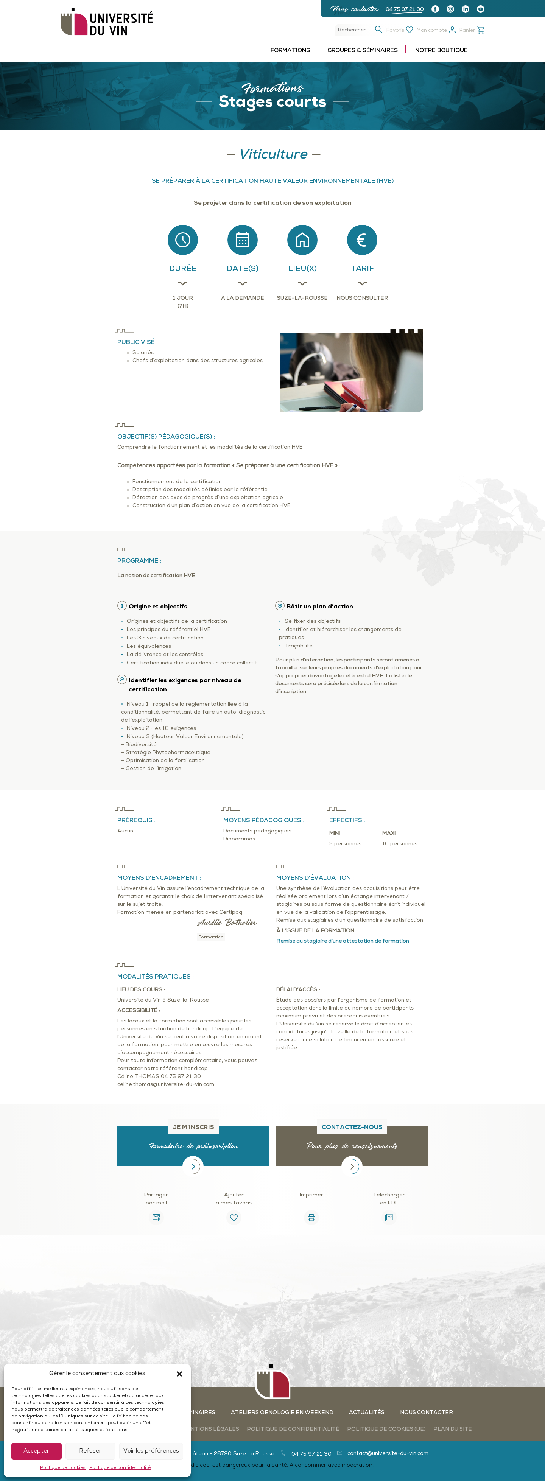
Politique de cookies (63, 1467)
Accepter (36, 1451)
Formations (290, 51)
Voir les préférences (151, 1451)
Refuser (90, 1451)
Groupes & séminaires (362, 51)
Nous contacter (354, 9)
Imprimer (311, 1195)
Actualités (367, 1413)
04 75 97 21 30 (405, 9)
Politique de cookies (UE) (386, 1429)
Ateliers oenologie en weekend (282, 1413)
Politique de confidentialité (120, 1467)
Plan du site (452, 1429)
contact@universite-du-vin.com (387, 1453)
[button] (179, 1374)
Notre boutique (441, 51)
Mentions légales (210, 1429)
